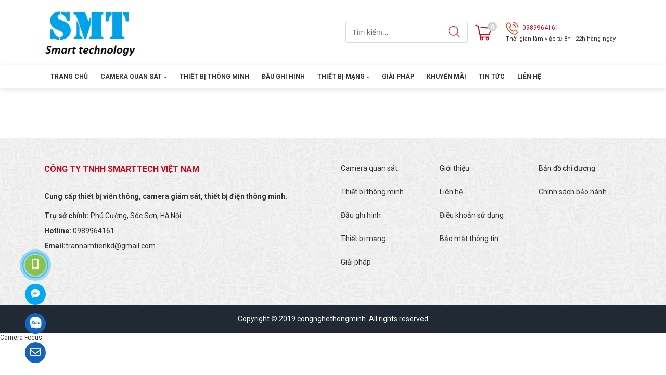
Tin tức (492, 76)
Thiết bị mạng (341, 76)
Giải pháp (398, 76)
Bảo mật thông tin (469, 238)
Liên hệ (529, 76)
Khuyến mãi (446, 76)
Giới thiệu (454, 168)
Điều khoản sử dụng (472, 215)
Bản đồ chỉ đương (567, 168)
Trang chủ (69, 76)
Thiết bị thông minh (214, 76)
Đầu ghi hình (283, 76)
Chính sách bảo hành (573, 192)
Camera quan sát (131, 76)
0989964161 (540, 27)
